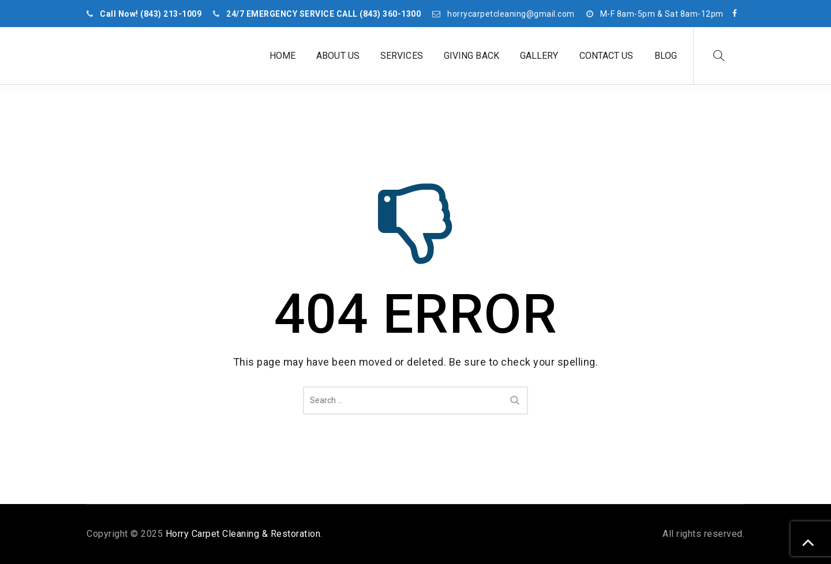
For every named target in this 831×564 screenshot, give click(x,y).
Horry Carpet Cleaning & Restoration (243, 533)
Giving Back (471, 55)
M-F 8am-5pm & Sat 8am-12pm (662, 13)
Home (282, 55)
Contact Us (606, 55)
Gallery (539, 55)
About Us (338, 55)
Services (401, 55)
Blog (665, 55)
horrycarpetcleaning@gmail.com (511, 13)
